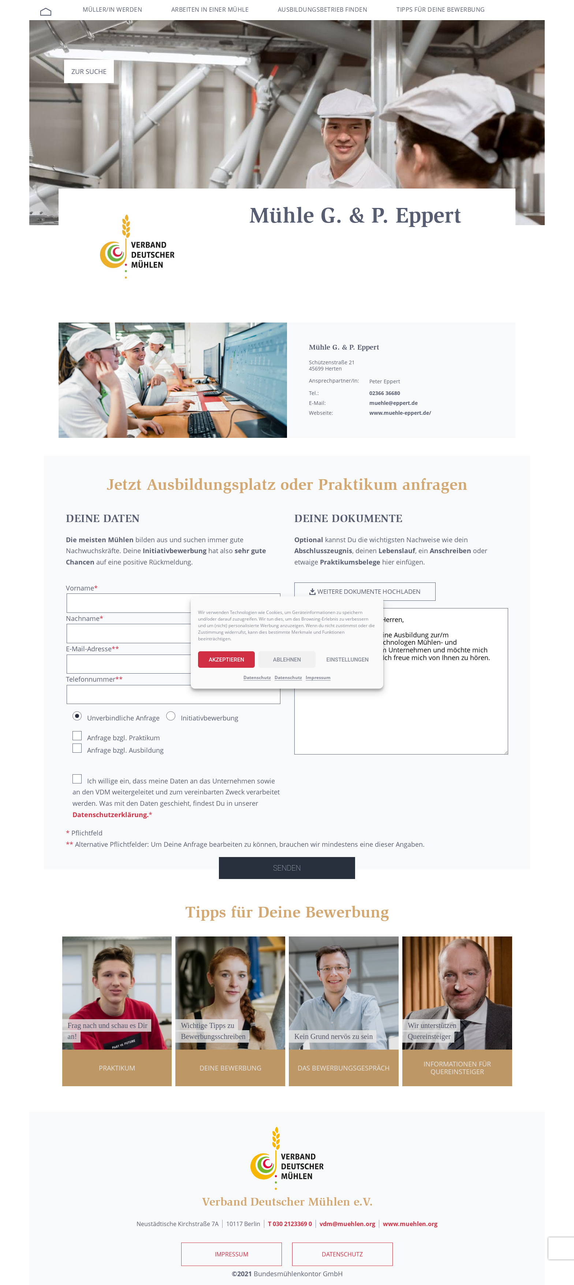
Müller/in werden (112, 9)
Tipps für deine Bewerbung (440, 9)
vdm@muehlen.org (347, 1224)
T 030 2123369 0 (290, 1224)
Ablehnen (287, 659)
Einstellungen (347, 659)
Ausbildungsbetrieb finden (323, 9)
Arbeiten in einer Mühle (210, 9)
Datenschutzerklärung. (110, 814)
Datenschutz (257, 677)
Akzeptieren (226, 659)
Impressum (318, 677)
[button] (368, 591)
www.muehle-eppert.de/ (400, 412)
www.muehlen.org (410, 1224)
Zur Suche (89, 71)
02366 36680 (384, 393)
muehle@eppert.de (393, 402)
